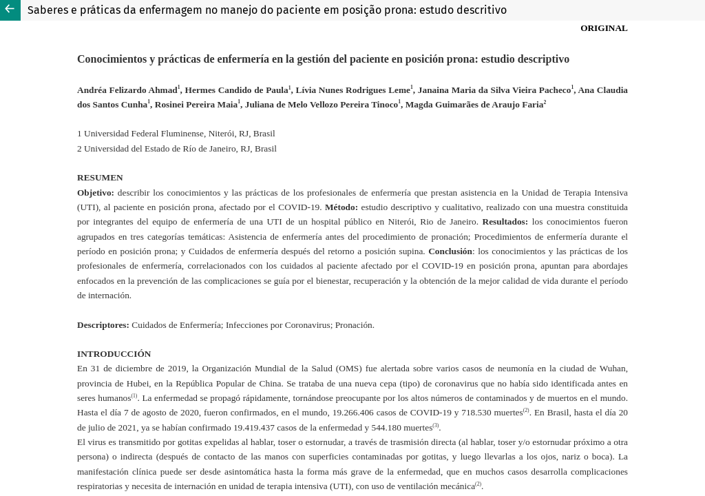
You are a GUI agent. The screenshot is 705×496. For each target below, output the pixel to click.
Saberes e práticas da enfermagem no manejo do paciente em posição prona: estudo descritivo (267, 10)
